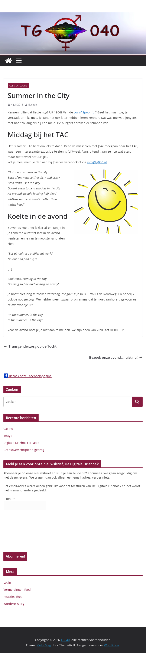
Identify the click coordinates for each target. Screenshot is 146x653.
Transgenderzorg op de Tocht (29, 346)
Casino (8, 429)
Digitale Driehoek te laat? (21, 443)
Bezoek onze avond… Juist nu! (116, 357)
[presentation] (20, 532)
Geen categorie (18, 85)
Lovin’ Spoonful (84, 112)
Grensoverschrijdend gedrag (23, 450)
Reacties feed (13, 597)
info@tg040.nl (97, 162)
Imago (7, 436)
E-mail (9, 499)
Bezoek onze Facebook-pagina (27, 376)
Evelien (32, 104)
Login (7, 582)
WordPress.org (13, 604)
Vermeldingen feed (17, 590)
